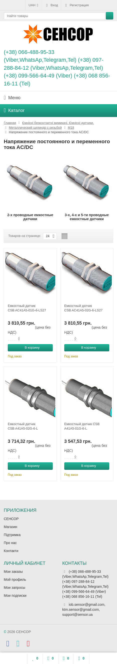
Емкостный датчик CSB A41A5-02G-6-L (23, 426)
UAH (33, 5)
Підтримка (12, 535)
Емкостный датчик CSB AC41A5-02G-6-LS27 (83, 308)
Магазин (10, 527)
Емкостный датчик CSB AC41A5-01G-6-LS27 (27, 308)
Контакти (11, 551)
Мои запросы (14, 588)
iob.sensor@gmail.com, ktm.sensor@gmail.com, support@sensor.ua (83, 610)
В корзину (29, 347)
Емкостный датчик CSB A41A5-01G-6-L (82, 426)
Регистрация (76, 5)
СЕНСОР (11, 519)
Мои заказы (13, 572)
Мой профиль (15, 580)
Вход (51, 5)
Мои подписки (15, 596)
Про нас (10, 543)
